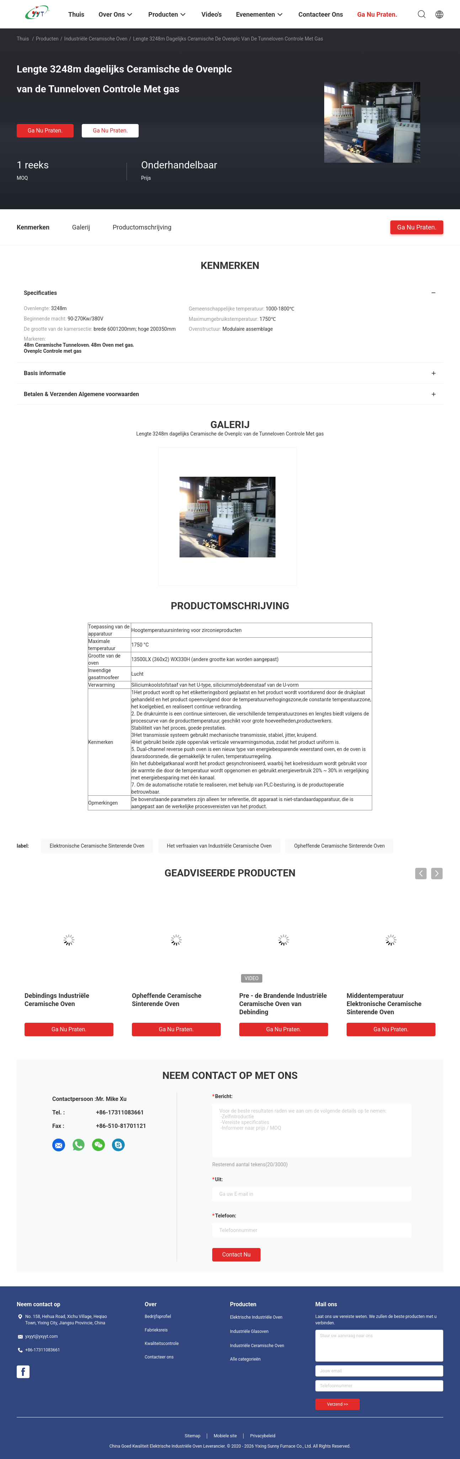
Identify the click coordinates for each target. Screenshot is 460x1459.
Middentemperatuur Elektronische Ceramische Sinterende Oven (384, 1004)
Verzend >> (337, 1404)
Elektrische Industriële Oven (256, 1317)
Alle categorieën (245, 1359)
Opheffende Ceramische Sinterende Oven (339, 846)
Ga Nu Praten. (45, 130)
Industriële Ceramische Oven (96, 39)
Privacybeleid (263, 1435)
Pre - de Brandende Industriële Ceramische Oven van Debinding (283, 1004)
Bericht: (223, 1096)
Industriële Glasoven (249, 1331)
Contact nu (236, 1254)
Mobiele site (225, 1435)
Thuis (23, 39)
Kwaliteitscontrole (162, 1343)
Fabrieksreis (156, 1330)
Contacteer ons (159, 1357)
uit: (219, 1179)
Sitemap (192, 1435)
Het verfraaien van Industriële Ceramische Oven (219, 846)
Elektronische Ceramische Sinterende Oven (97, 846)
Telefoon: (225, 1215)
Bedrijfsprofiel (158, 1316)
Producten (47, 39)
